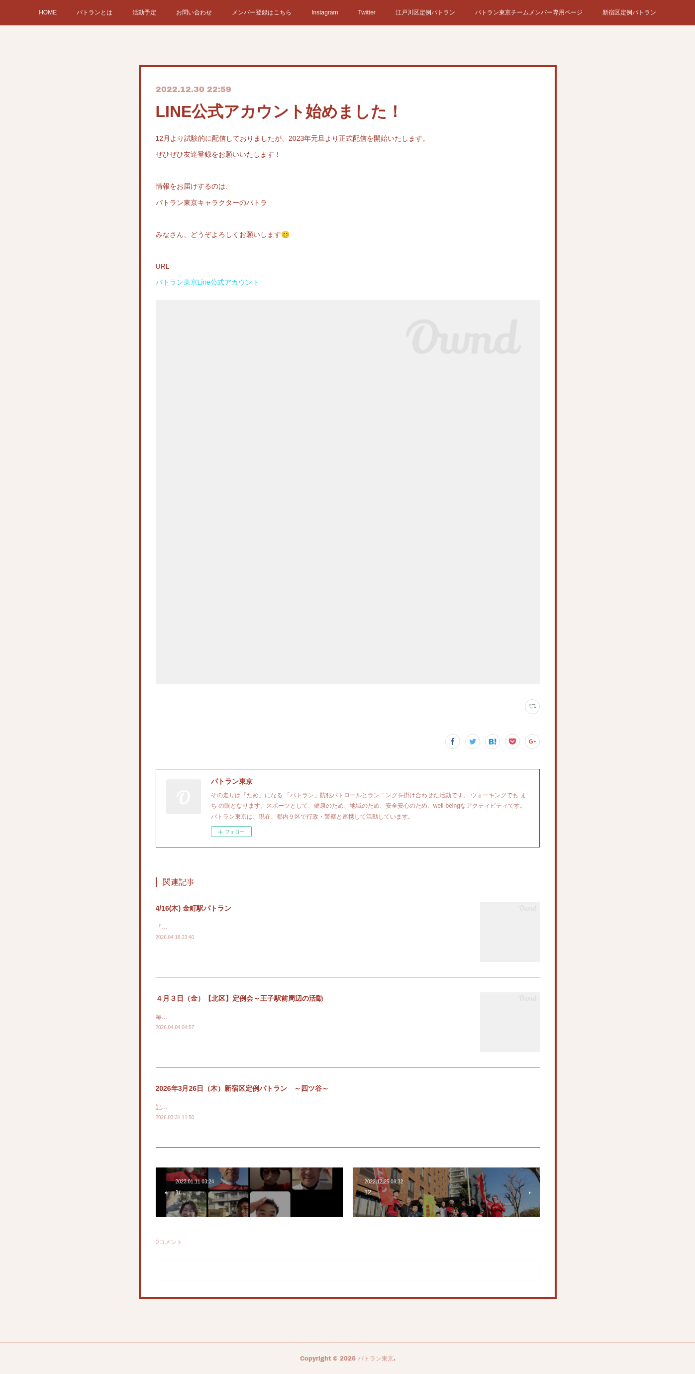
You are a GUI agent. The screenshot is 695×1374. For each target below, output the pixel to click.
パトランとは (94, 12)
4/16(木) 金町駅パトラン (193, 908)
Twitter (367, 12)
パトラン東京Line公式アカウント (207, 282)
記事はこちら (174, 1107)
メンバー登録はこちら (262, 12)
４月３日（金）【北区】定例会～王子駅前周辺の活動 (239, 998)
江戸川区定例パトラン (425, 12)
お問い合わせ (194, 12)
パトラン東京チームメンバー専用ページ (529, 12)
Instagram (324, 12)
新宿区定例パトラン (629, 12)
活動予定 (144, 12)
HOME (48, 12)
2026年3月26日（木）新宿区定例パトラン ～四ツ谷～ (242, 1088)
